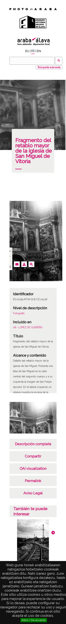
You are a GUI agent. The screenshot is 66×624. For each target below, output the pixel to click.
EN (39, 51)
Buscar (58, 61)
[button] (53, 532)
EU (27, 51)
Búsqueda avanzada (49, 67)
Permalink (33, 481)
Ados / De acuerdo (33, 620)
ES (33, 51)
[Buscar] (32, 61)
